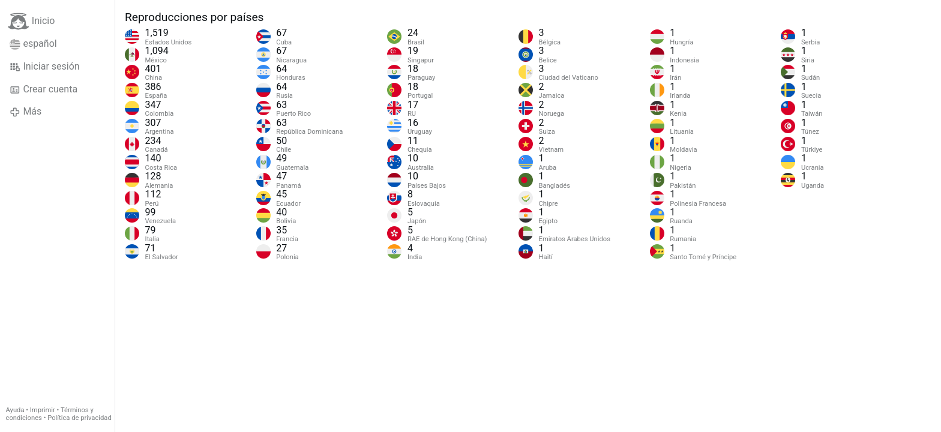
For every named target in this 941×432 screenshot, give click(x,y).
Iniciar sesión (45, 67)
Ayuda (15, 410)
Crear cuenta (43, 89)
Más (25, 112)
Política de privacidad (79, 418)
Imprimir (42, 410)
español (33, 44)
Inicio (31, 21)
